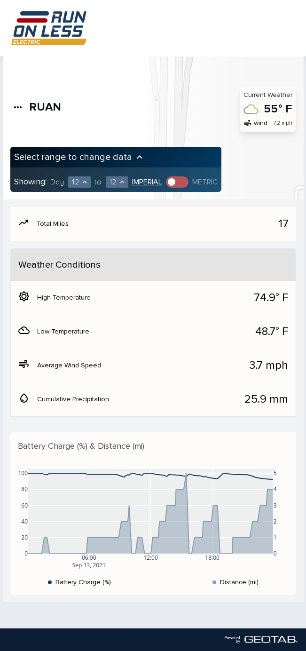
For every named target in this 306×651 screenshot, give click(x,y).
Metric (205, 182)
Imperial (147, 182)
